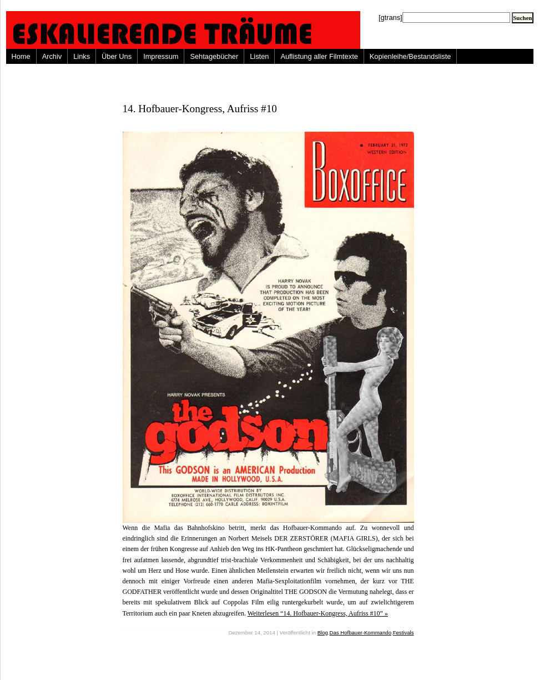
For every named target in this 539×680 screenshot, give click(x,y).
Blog (323, 632)
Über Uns (117, 56)
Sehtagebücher (214, 56)
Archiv (52, 56)
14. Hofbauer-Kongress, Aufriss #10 (200, 108)
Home (21, 56)
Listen (259, 56)
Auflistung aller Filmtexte (318, 56)
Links (81, 56)
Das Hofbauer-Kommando (360, 632)
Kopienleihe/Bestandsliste (410, 56)
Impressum (160, 56)
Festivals (403, 632)
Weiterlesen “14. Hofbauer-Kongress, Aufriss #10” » (318, 613)
